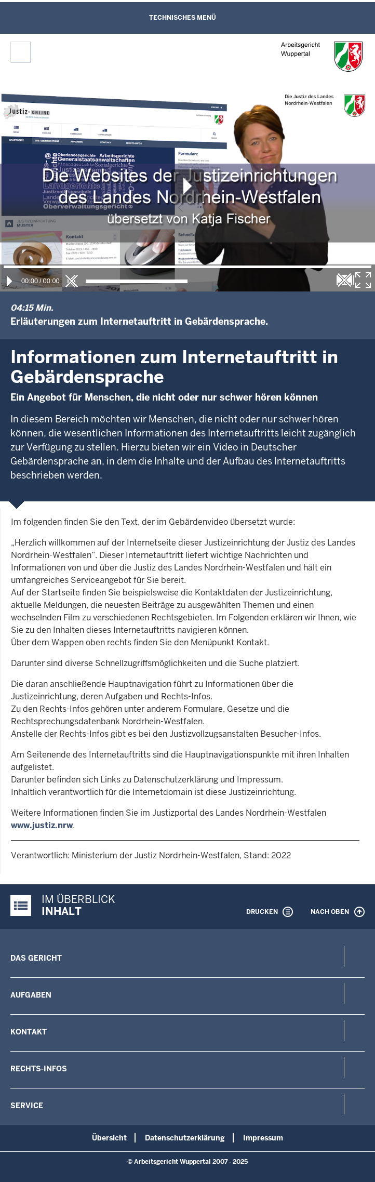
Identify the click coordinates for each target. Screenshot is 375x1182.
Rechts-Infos (38, 1068)
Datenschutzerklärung (185, 1138)
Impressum (263, 1138)
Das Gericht (36, 958)
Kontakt (28, 1032)
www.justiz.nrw (42, 825)
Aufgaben (30, 995)
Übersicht (109, 1138)
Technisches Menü (182, 18)
